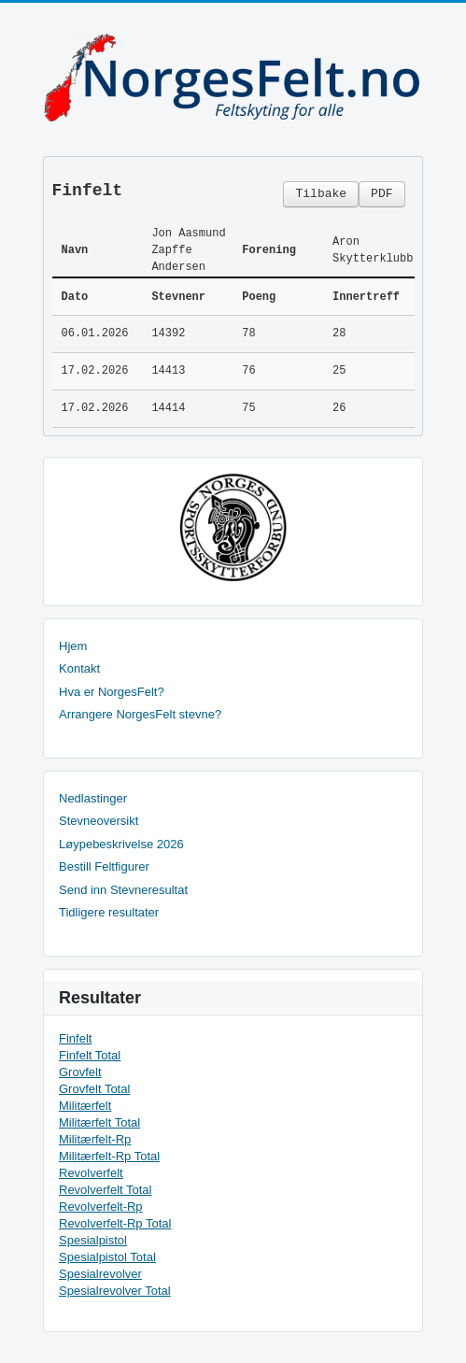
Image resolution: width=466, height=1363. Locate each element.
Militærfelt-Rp (95, 1139)
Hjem (73, 646)
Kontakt (79, 668)
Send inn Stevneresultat (123, 890)
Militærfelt (85, 1106)
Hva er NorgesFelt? (111, 692)
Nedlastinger (93, 798)
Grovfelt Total (94, 1089)
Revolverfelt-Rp (101, 1207)
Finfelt (75, 1038)
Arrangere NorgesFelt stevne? (140, 714)
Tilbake (320, 194)
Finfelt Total (89, 1055)
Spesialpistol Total (107, 1257)
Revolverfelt (91, 1173)
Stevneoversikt (98, 821)
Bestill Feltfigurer (104, 866)
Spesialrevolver (100, 1274)
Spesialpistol (93, 1240)
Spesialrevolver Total (115, 1291)
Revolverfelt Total (105, 1190)
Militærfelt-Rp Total (109, 1156)
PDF (381, 194)
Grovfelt (80, 1072)
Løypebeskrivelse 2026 (121, 844)
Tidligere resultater (109, 912)
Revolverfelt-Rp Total (115, 1223)
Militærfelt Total (99, 1122)
